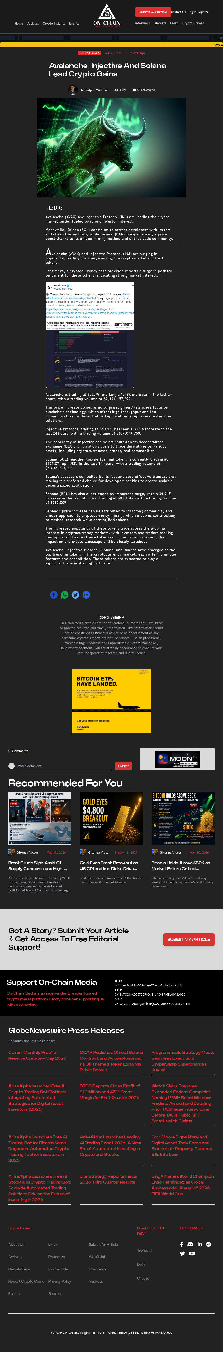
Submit (123, 766)
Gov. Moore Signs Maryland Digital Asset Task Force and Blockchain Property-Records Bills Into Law (182, 1146)
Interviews (142, 23)
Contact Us (178, 12)
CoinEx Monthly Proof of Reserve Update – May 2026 (37, 1056)
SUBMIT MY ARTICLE (188, 939)
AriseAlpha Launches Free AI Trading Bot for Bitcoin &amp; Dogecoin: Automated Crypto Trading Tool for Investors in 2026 (38, 1149)
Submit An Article (153, 12)
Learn (174, 23)
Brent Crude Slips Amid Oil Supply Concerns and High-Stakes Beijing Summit (36, 866)
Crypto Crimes (193, 23)
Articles (33, 23)
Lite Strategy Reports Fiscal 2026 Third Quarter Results (108, 1179)
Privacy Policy (59, 1282)
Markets (160, 23)
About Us (16, 1245)
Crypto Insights (54, 23)
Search (54, 1294)
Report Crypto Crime (26, 1282)
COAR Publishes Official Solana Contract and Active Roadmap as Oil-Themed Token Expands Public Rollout (111, 1061)
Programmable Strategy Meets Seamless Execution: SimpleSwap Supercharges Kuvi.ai (183, 1061)
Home (19, 23)
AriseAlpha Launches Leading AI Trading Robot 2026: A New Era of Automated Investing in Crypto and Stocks (110, 1146)
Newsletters (19, 1269)
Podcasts (56, 1257)
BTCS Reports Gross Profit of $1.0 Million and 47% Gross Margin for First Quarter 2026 (110, 1092)
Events (74, 23)
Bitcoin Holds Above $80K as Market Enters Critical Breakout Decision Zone (181, 866)
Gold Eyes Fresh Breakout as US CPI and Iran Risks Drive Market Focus (109, 866)
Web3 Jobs (98, 1257)
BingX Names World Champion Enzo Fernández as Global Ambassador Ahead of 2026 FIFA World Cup (183, 1185)
